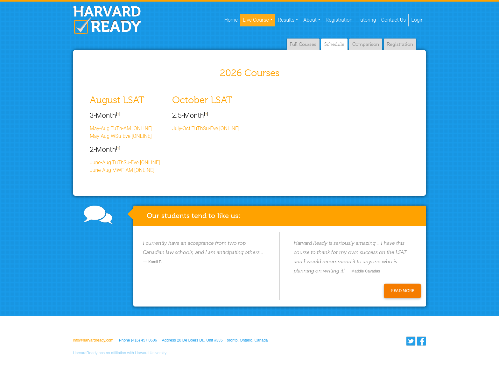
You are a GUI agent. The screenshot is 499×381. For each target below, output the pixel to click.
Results (286, 20)
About (310, 20)
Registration (339, 20)
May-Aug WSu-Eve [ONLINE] (121, 136)
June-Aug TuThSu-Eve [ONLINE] (125, 162)
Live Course (256, 20)
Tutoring (366, 20)
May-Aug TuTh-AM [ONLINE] (121, 128)
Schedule (334, 44)
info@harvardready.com (93, 340)
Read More (402, 290)
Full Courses (303, 44)
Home (232, 19)
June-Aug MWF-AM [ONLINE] (122, 170)
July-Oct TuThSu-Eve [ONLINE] (206, 128)
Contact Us (393, 20)
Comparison (365, 44)
